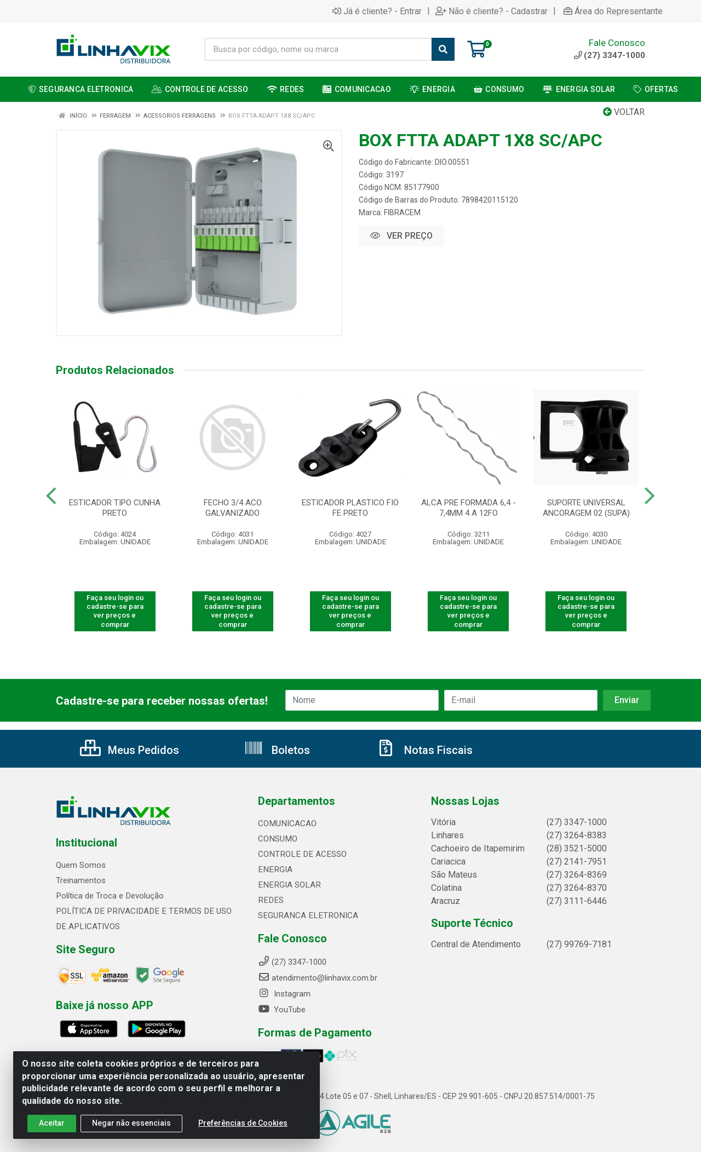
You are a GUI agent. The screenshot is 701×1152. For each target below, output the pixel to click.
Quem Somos (81, 865)
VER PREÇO (401, 236)
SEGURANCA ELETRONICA (306, 915)
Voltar (624, 112)
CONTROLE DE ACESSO (300, 854)
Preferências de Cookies (243, 1123)
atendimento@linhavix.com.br (317, 978)
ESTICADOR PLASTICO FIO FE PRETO (350, 508)
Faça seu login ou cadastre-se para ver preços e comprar (115, 611)
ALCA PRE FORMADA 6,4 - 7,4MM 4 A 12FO (468, 508)
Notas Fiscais (424, 750)
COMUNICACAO (286, 823)
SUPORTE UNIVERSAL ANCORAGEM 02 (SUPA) (586, 508)
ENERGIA (274, 869)
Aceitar (52, 1123)
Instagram (284, 994)
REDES (269, 900)
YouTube (282, 1010)
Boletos (277, 750)
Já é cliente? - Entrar (377, 11)
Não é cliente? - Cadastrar (491, 11)
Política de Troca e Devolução (109, 896)
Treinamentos (81, 880)
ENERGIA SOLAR (288, 885)
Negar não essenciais (131, 1123)
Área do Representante (613, 11)
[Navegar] (51, 496)
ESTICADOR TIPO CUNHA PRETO (114, 508)
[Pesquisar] (443, 49)
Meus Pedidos (129, 750)
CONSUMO (277, 839)
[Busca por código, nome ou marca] (318, 49)
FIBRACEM (402, 212)
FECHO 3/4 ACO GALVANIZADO (233, 508)
